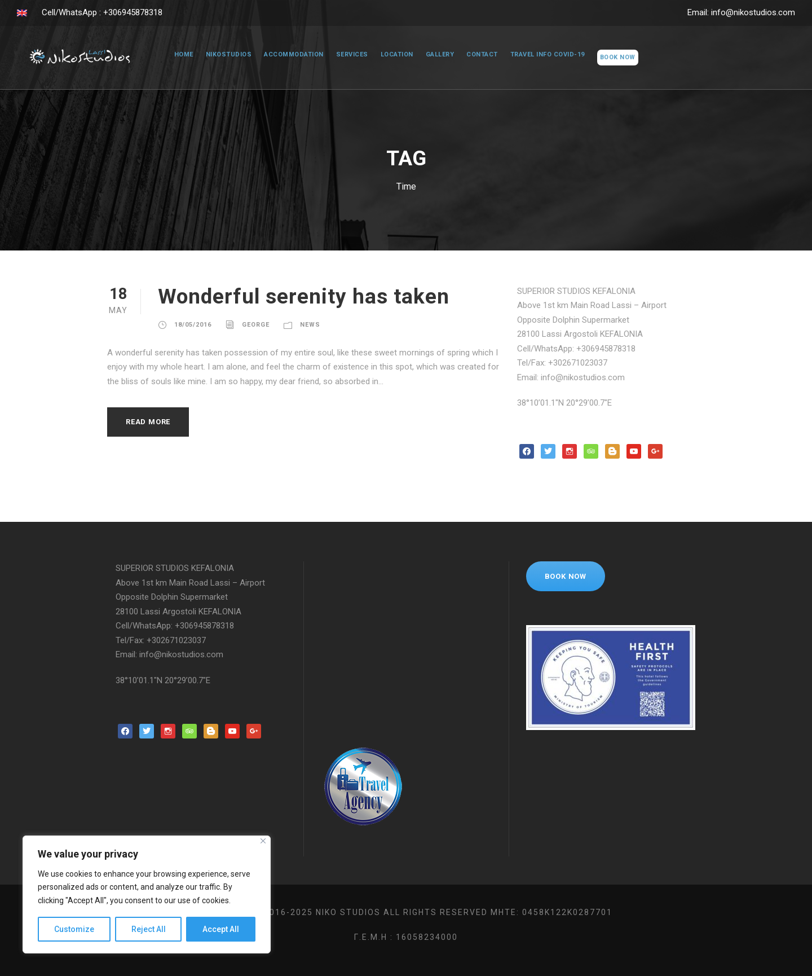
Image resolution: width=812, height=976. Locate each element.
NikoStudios (223, 54)
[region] (147, 894)
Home (177, 54)
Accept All (220, 929)
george (256, 325)
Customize (74, 929)
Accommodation (288, 54)
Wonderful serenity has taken (311, 296)
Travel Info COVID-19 (550, 54)
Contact (483, 54)
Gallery (439, 54)
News (312, 325)
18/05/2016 (192, 325)
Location (394, 54)
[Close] (263, 840)
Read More (150, 421)
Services (347, 54)
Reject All (148, 929)
